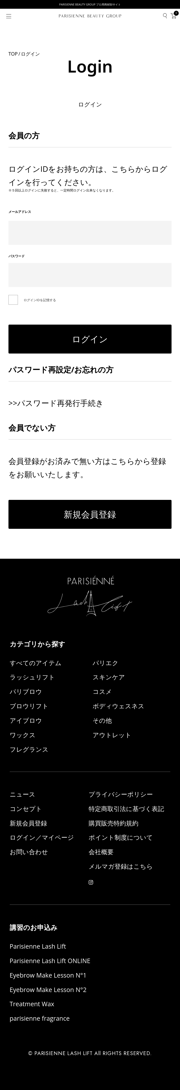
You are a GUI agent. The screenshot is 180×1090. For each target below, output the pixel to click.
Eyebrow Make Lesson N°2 (48, 990)
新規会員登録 (90, 514)
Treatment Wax (32, 1004)
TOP (13, 54)
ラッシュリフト (32, 677)
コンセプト (26, 809)
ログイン (90, 339)
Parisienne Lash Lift (38, 946)
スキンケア (109, 677)
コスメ (102, 691)
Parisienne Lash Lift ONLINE (50, 961)
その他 (102, 720)
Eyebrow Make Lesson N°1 (48, 975)
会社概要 (101, 852)
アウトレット (112, 735)
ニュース (22, 794)
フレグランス (29, 749)
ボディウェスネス (118, 706)
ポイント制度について (121, 837)
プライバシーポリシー (121, 794)
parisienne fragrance (40, 1018)
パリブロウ (26, 691)
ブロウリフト (29, 706)
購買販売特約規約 (113, 823)
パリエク (106, 663)
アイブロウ (26, 720)
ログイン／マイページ (42, 837)
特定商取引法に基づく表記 (126, 809)
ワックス (23, 735)
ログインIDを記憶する (40, 300)
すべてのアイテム (35, 663)
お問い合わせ (29, 852)
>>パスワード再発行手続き (56, 403)
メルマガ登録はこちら (121, 866)
